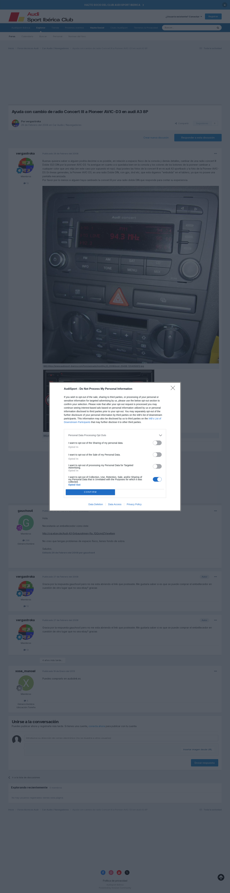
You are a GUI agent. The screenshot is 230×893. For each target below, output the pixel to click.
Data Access (114, 504)
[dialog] (115, 446)
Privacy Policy (134, 504)
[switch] (157, 443)
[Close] (174, 389)
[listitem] (115, 435)
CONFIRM (90, 492)
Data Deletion (95, 504)
